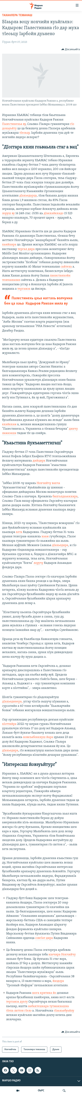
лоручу (38, 563)
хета (19, 532)
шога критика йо (44, 993)
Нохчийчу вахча (48, 483)
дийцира (39, 460)
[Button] (70, 49)
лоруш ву (8, 213)
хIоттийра (9, 724)
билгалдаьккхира (65, 496)
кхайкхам (9, 424)
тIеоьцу (24, 133)
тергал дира (26, 249)
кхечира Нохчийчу (62, 954)
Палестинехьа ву (14, 124)
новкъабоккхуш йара (38, 737)
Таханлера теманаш (17, 15)
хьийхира (9, 244)
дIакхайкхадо (53, 213)
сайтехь (66, 266)
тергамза (23, 289)
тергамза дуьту (17, 1001)
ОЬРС (41, 1090)
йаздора (58, 981)
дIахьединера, (12, 701)
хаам (45, 536)
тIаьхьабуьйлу (64, 1010)
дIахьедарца (28, 195)
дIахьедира (60, 545)
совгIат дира (44, 938)
